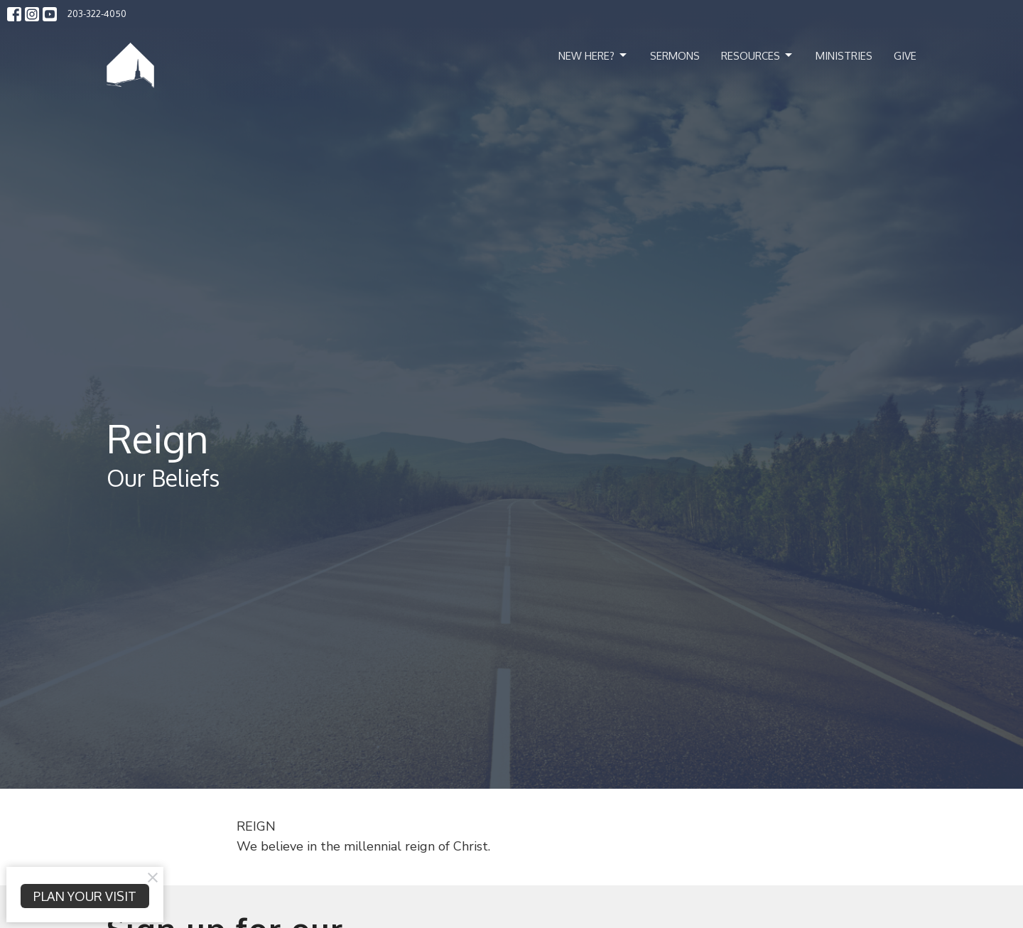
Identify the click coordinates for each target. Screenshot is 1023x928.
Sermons (675, 56)
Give (905, 56)
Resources (757, 55)
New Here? (593, 55)
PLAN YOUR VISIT (84, 896)
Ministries (844, 56)
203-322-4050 (96, 13)
